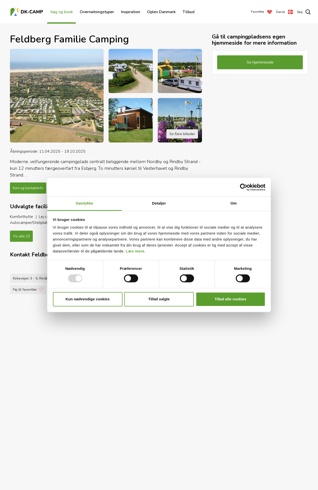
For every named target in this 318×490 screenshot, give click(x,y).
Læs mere (135, 251)
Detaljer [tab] (159, 203)
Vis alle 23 (21, 236)
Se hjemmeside (185, 464)
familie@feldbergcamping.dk (142, 464)
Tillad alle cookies (230, 299)
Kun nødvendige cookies (88, 299)
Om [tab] (233, 203)
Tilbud (189, 12)
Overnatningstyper (97, 12)
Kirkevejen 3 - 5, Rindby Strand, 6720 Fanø (46, 464)
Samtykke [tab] (84, 203)
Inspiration (130, 12)
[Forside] (27, 12)
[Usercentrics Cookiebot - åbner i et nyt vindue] (243, 187)
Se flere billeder (182, 134)
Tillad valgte (159, 299)
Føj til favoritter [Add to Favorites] (28, 475)
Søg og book (61, 12)
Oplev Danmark (161, 12)
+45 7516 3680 (100, 464)
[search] (304, 11)
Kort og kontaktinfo (28, 188)
